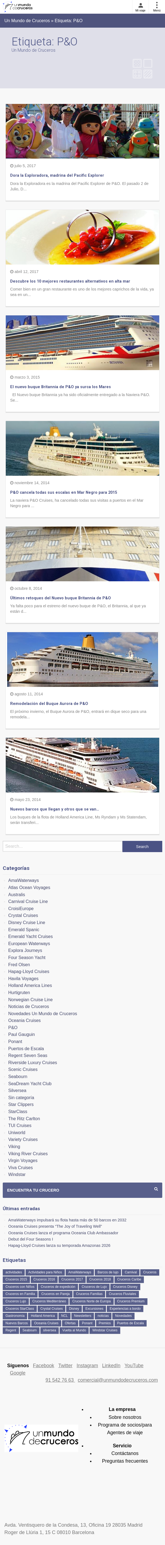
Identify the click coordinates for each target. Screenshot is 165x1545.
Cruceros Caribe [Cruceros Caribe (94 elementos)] (129, 1279)
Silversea (17, 1090)
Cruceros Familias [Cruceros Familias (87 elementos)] (89, 1294)
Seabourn (17, 1076)
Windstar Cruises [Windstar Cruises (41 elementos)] (104, 1330)
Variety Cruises (23, 1139)
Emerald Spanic (23, 929)
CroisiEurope (20, 908)
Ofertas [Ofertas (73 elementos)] (70, 1323)
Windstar (17, 1174)
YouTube (133, 1365)
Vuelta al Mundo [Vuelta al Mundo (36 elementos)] (74, 1330)
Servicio (122, 1445)
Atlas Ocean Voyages (29, 887)
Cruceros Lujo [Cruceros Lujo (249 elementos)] (15, 1301)
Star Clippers (20, 1104)
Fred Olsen (19, 964)
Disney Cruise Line (26, 922)
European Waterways (29, 943)
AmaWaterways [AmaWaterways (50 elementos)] (79, 1272)
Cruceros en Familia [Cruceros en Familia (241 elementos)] (20, 1294)
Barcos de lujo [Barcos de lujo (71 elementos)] (107, 1272)
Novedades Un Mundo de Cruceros (42, 1013)
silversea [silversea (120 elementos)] (49, 1330)
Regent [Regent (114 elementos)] (10, 1330)
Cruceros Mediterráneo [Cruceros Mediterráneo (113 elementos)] (49, 1301)
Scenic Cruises (23, 1069)
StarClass (17, 1111)
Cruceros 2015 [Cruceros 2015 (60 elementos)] (16, 1279)
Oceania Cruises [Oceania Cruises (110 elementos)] (46, 1323)
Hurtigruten (19, 992)
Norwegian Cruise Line (30, 999)
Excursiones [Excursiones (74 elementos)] (94, 1309)
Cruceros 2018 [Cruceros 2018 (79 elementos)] (100, 1279)
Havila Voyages (23, 978)
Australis (16, 894)
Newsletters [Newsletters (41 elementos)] (82, 1316)
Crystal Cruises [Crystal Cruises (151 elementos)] (51, 1309)
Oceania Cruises (24, 1020)
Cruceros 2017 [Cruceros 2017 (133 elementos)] (72, 1279)
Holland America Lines (30, 985)
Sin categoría (21, 1097)
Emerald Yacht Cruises (30, 936)
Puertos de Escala (26, 1048)
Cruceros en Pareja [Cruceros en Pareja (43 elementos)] (55, 1294)
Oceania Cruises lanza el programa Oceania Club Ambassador (63, 1233)
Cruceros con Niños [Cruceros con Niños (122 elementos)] (19, 1287)
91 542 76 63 (60, 1380)
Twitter (65, 1365)
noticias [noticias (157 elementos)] (103, 1316)
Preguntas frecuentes (125, 1461)
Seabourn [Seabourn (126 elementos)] (30, 1330)
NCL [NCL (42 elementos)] (64, 1316)
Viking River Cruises (28, 1153)
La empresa (122, 1409)
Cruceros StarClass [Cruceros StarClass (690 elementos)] (19, 1309)
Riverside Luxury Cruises (32, 1062)
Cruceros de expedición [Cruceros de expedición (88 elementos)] (58, 1287)
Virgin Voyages (22, 1160)
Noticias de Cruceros (28, 1006)
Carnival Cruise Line (28, 901)
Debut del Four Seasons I (30, 1239)
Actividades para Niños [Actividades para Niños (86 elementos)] (45, 1272)
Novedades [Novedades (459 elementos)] (123, 1316)
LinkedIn (111, 1365)
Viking (14, 1146)
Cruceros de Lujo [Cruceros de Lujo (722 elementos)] (94, 1287)
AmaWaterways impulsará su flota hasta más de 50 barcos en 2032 (67, 1220)
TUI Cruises (19, 1125)
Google (18, 1373)
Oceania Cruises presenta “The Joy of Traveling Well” (55, 1226)
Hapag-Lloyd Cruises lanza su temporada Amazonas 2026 (59, 1245)
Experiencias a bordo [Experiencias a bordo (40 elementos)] (125, 1309)
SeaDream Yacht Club (30, 1083)
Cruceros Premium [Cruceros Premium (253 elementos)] (131, 1301)
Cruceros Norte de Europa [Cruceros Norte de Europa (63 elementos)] (91, 1301)
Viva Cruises (20, 1167)
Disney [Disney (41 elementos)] (74, 1309)
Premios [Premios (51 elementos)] (105, 1323)
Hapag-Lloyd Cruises (28, 971)
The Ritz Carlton (24, 1118)
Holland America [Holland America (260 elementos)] (43, 1316)
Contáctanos (125, 1453)
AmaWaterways (23, 880)
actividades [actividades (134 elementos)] (13, 1272)
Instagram (87, 1365)
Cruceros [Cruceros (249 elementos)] (149, 1272)
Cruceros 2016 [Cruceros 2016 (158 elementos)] (44, 1279)
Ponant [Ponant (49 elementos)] (87, 1323)
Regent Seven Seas (27, 1055)
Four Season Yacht (27, 957)
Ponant (15, 1041)
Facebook (43, 1365)
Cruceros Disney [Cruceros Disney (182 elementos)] (125, 1287)
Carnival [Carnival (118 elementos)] (131, 1272)
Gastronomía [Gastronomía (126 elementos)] (14, 1316)
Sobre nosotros (124, 1417)
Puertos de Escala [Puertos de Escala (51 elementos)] (130, 1323)
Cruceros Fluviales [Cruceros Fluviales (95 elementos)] (122, 1294)
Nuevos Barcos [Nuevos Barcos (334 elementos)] (16, 1323)
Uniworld (16, 1132)
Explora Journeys (25, 950)
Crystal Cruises (23, 915)
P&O (13, 1027)
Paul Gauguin (21, 1034)
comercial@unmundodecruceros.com (118, 1380)
